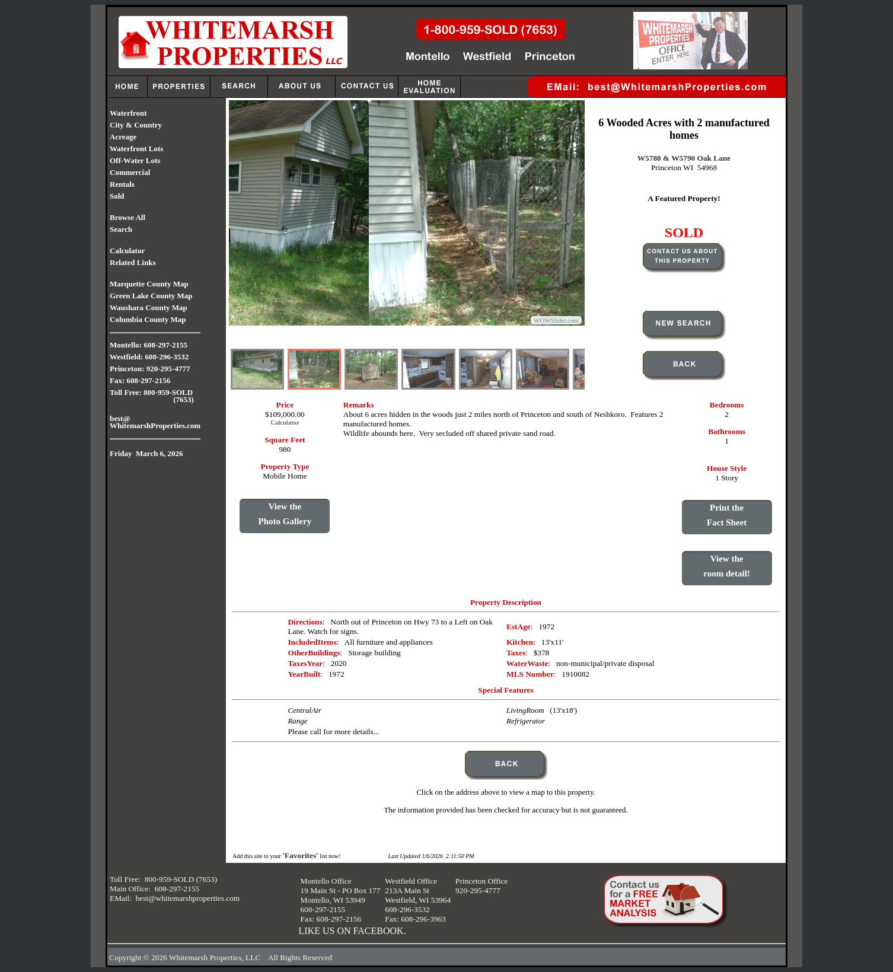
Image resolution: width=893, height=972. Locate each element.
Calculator (127, 250)
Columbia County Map (148, 319)
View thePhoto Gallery (285, 514)
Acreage (123, 136)
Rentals (122, 184)
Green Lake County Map (151, 295)
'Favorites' (300, 855)
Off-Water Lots (135, 160)
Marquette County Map (149, 283)
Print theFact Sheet (727, 515)
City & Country (136, 124)
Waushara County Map (148, 307)
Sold (117, 196)
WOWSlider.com (556, 320)
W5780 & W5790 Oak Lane (684, 158)
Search (121, 229)
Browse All (127, 217)
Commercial (130, 172)
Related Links (133, 262)
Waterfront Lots (136, 148)
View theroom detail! (726, 566)
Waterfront (128, 113)
